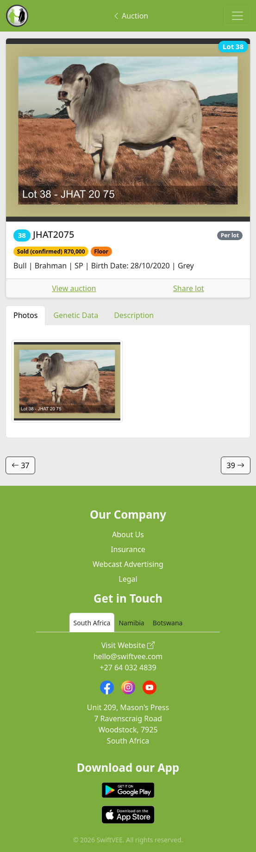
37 (20, 465)
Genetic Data (75, 315)
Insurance (128, 549)
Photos (25, 315)
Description (134, 315)
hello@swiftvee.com (128, 656)
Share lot (188, 288)
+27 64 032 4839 (128, 667)
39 (235, 465)
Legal (128, 579)
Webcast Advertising (128, 564)
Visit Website (128, 645)
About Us (128, 534)
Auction (130, 16)
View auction (74, 288)
